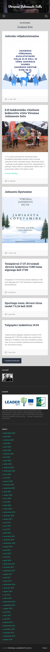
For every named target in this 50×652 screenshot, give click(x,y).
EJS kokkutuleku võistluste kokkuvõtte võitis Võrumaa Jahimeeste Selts (22, 113)
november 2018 (9, 536)
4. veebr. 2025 (11, 253)
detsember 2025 (9, 433)
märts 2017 (8, 581)
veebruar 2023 (9, 468)
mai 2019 (7, 529)
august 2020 (8, 495)
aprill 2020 (7, 505)
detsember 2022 (9, 471)
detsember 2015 (9, 602)
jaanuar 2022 (8, 481)
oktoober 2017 (9, 567)
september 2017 (9, 571)
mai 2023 (7, 457)
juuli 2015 (7, 612)
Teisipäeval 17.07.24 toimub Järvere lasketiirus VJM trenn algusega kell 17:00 (23, 267)
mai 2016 (7, 595)
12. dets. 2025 (11, 99)
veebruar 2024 (9, 454)
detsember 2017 (9, 564)
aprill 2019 (7, 533)
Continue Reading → (12, 173)
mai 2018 (7, 557)
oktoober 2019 (9, 516)
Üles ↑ (45, 648)
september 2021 (9, 488)
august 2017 (8, 574)
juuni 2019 (7, 526)
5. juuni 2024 (11, 314)
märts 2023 (8, 464)
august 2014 (8, 640)
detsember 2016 (9, 584)
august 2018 (8, 547)
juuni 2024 (7, 447)
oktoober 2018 (9, 540)
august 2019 (8, 519)
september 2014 (9, 636)
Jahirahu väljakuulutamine (22, 36)
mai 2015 (7, 619)
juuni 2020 (7, 498)
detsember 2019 (9, 512)
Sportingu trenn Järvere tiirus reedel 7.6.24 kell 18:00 (23, 304)
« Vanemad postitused (11, 361)
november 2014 (9, 629)
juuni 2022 (7, 474)
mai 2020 (7, 502)
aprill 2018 (7, 560)
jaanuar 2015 (8, 622)
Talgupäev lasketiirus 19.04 (22, 325)
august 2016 (8, 591)
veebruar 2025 (9, 440)
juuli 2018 (7, 550)
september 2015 (9, 605)
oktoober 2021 (9, 485)
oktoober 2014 (9, 633)
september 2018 (9, 543)
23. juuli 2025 (11, 181)
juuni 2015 (7, 615)
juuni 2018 (7, 553)
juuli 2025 (7, 437)
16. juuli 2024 (11, 292)
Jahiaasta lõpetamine (18, 191)
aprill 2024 (7, 450)
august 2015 (8, 609)
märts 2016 (8, 598)
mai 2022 (7, 478)
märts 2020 (8, 509)
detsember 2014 (9, 626)
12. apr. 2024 (11, 352)
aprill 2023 (7, 461)
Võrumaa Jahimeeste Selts (25, 6)
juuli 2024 (7, 443)
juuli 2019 (7, 523)
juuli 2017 (7, 578)
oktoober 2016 (9, 588)
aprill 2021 (7, 492)
